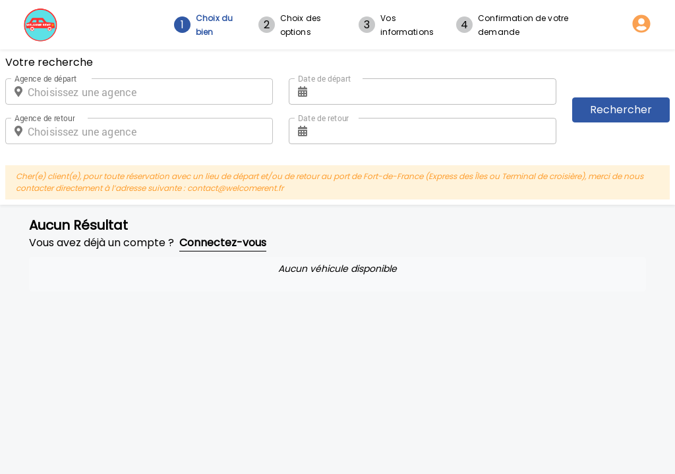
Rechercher (621, 109)
